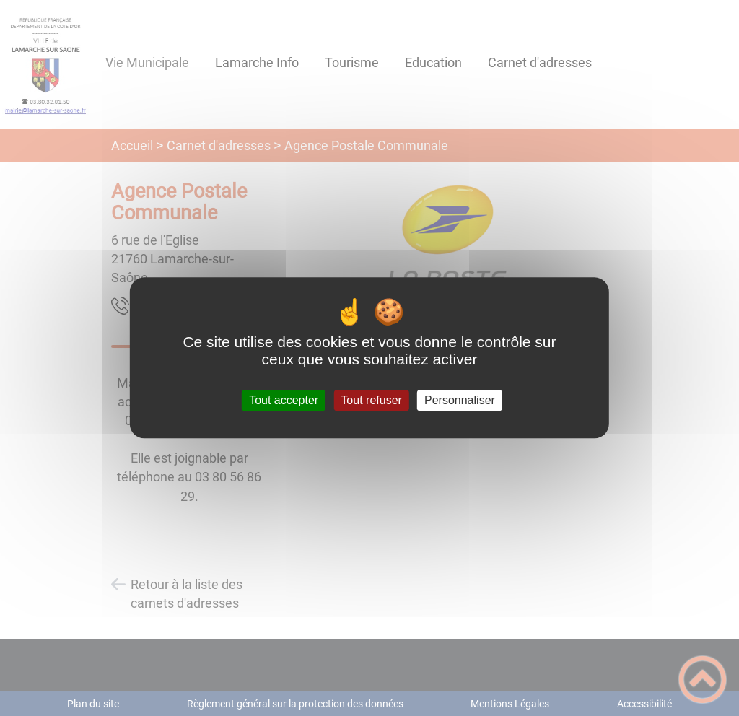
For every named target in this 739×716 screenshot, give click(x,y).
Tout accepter (283, 400)
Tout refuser (371, 400)
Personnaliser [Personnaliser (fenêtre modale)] (459, 400)
